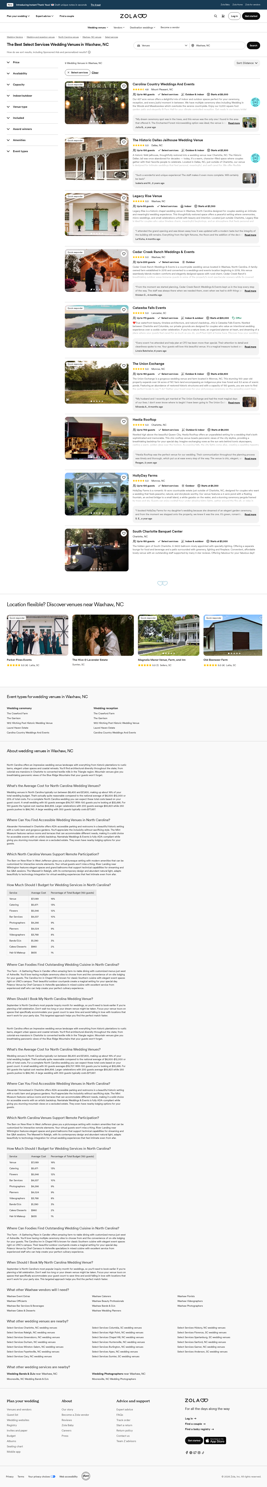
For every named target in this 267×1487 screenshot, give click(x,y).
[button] (186, 45)
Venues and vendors (19, 1409)
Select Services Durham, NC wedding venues (31, 1342)
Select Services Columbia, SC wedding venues (117, 1327)
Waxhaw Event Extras (18, 1296)
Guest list (12, 1414)
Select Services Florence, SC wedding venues (201, 1332)
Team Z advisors (126, 1441)
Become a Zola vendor (75, 1414)
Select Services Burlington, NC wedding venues (117, 1346)
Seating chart (15, 1446)
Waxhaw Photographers (190, 1305)
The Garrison (14, 718)
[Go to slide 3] (96, 122)
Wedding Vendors (15, 37)
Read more (234, 123)
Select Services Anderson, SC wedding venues (202, 1351)
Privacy (9, 1476)
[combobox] (217, 45)
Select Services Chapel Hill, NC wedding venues (118, 1337)
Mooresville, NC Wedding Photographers (114, 1379)
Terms (21, 1476)
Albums (11, 1441)
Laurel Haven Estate (17, 727)
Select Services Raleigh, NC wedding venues (31, 1332)
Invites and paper (17, 1430)
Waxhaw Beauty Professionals (108, 1301)
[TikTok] (203, 1453)
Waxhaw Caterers (101, 1296)
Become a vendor (170, 27)
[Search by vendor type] (162, 45)
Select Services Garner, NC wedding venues (201, 1346)
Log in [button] (234, 16)
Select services (111, 37)
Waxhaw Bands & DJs (103, 1305)
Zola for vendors (252, 4)
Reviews (67, 1420)
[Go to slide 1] (91, 122)
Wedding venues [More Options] (98, 27)
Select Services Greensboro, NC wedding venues (33, 1337)
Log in (191, 1418)
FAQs (119, 1414)
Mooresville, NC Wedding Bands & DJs (27, 1379)
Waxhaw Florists (186, 1296)
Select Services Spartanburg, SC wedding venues (203, 1337)
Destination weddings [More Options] (142, 27)
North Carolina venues (68, 37)
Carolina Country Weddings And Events (28, 732)
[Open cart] (223, 16)
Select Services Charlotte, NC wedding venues (32, 1327)
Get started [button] (251, 16)
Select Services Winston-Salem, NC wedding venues (35, 1346)
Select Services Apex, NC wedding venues (115, 1351)
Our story (67, 1409)
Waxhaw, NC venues (91, 37)
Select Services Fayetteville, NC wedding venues (33, 1351)
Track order (123, 1420)
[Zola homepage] (133, 16)
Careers (66, 1430)
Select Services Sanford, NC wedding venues (201, 1342)
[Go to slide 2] (94, 122)
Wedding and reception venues (41, 37)
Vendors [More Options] (119, 27)
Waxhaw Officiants (17, 1301)
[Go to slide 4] (99, 122)
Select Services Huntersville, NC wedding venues (118, 1342)
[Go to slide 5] (102, 122)
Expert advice (45, 16)
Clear (95, 72)
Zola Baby (225, 4)
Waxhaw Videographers (190, 1301)
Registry (12, 1425)
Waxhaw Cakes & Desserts (21, 1310)
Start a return (124, 1425)
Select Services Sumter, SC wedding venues (115, 1356)
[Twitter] (195, 1453)
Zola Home (238, 4)
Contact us (123, 1435)
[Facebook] (186, 1453)
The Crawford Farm (17, 713)
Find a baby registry (199, 1429)
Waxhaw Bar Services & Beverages (25, 1305)
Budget (11, 1435)
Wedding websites (18, 1420)
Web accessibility (68, 1476)
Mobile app (13, 1451)
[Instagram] (199, 1453)
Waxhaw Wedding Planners (106, 1310)
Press (65, 1435)
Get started (194, 1440)
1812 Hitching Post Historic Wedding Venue (30, 723)
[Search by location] (217, 45)
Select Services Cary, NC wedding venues (29, 1356)
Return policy (124, 1430)
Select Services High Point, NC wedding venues (117, 1332)
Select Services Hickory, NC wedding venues (201, 1327)
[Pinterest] (191, 1453)
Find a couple (67, 16)
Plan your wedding (18, 16)
